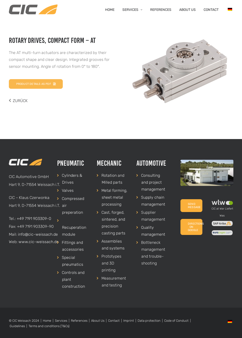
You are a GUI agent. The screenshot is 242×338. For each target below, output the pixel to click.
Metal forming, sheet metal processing (114, 197)
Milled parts (112, 182)
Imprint (128, 320)
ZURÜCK (20, 100)
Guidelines (17, 326)
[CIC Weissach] (33, 9)
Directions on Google (195, 227)
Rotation (109, 175)
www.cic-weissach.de (38, 241)
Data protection (149, 320)
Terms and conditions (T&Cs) (49, 326)
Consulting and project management (153, 182)
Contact (211, 10)
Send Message (194, 205)
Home (109, 10)
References (160, 10)
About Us (187, 10)
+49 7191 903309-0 (34, 218)
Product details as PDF (36, 84)
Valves (68, 190)
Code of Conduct (176, 320)
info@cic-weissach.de (38, 234)
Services (132, 10)
